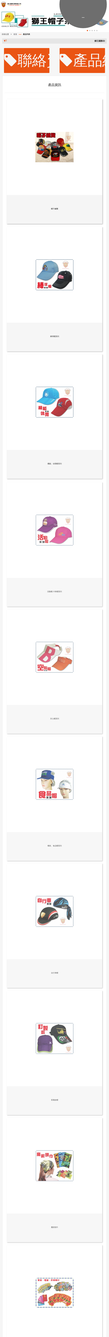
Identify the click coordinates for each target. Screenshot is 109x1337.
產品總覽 (82, 60)
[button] (87, 30)
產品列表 (26, 34)
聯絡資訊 (26, 60)
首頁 (15, 34)
